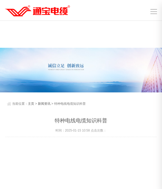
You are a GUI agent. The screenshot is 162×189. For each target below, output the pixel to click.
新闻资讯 (44, 104)
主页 (31, 104)
